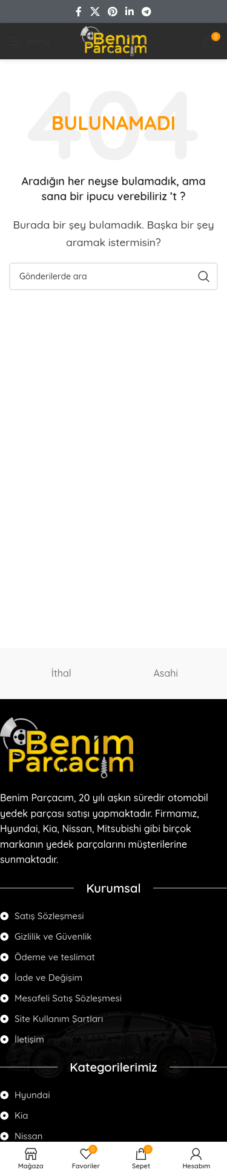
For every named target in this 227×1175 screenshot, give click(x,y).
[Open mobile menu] (29, 41)
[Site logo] (113, 40)
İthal (61, 673)
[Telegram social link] (147, 11)
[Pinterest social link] (112, 11)
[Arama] (113, 276)
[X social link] (95, 11)
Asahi (165, 673)
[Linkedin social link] (130, 11)
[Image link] (66, 747)
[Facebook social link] (78, 11)
